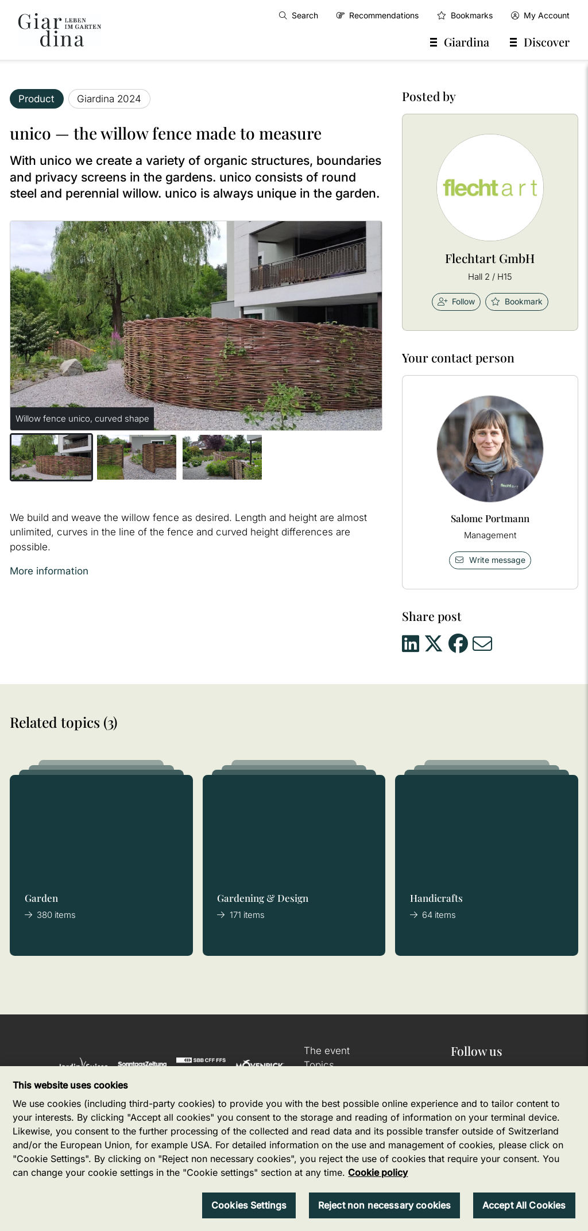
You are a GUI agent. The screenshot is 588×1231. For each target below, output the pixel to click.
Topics (319, 1065)
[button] (51, 457)
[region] (294, 1148)
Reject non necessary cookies (384, 1205)
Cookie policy (378, 1172)
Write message (489, 560)
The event (327, 1050)
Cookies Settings (249, 1205)
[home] (59, 30)
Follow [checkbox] (456, 301)
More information (49, 571)
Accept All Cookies (524, 1205)
